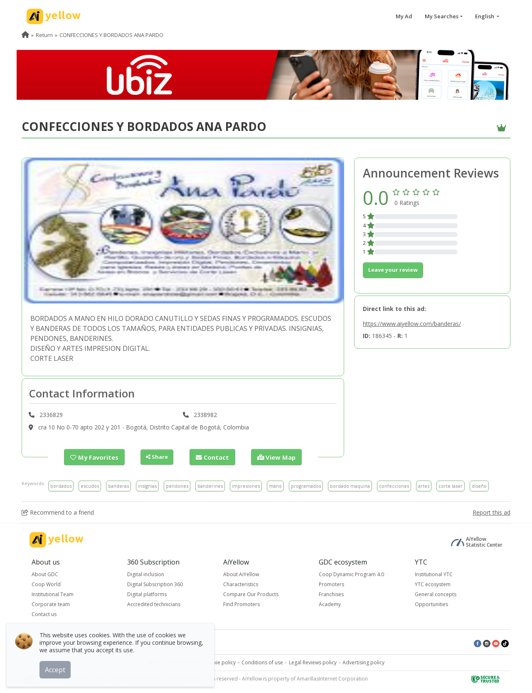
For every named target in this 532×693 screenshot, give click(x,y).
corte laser (450, 485)
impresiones (246, 485)
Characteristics (240, 583)
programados (306, 485)
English (485, 16)
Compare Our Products (250, 593)
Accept (57, 667)
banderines (210, 485)
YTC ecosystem (433, 583)
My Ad (404, 16)
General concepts (435, 593)
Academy (330, 603)
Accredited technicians (153, 603)
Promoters (331, 583)
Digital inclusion (145, 573)
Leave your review (393, 270)
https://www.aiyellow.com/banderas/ (412, 324)
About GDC (45, 573)
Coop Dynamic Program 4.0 (351, 573)
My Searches (441, 16)
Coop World (46, 583)
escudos (90, 485)
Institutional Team (53, 593)
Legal (154, 662)
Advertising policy (363, 662)
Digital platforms (147, 593)
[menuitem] (25, 35)
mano (275, 485)
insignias (147, 485)
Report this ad (491, 512)
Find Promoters (241, 603)
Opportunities (431, 603)
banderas (118, 485)
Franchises (331, 593)
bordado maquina (350, 485)
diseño (479, 485)
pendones (177, 485)
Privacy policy (182, 662)
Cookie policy (220, 662)
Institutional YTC (434, 573)
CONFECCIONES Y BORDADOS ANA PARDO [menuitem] (111, 35)
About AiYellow (241, 573)
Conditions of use (262, 662)
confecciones (394, 485)
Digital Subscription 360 (155, 583)
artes (423, 485)
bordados (60, 485)
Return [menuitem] (44, 35)
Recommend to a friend (58, 512)
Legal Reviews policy (313, 662)
